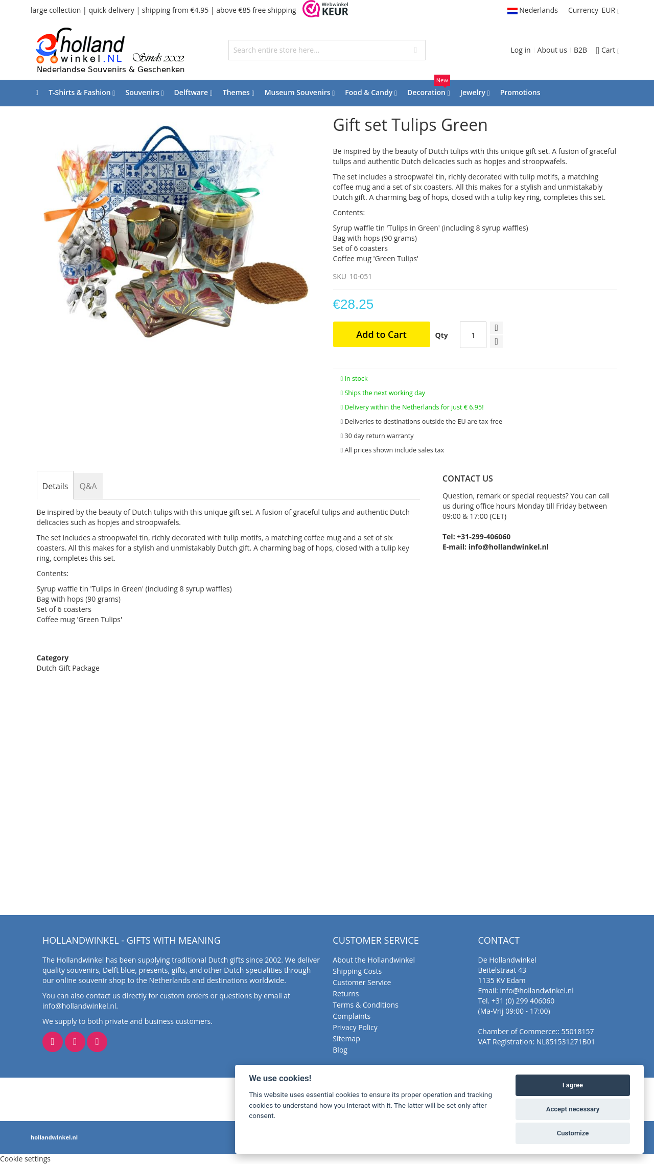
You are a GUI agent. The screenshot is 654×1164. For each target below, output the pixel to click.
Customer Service (362, 982)
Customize (573, 1133)
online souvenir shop (90, 980)
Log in (520, 50)
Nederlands (532, 10)
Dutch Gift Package (68, 668)
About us (552, 50)
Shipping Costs (357, 971)
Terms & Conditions (366, 1005)
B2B (580, 50)
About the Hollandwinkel (374, 960)
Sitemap (346, 1038)
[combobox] (327, 50)
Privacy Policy (355, 1027)
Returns (346, 993)
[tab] (55, 486)
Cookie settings (25, 1158)
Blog (340, 1050)
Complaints (351, 1016)
